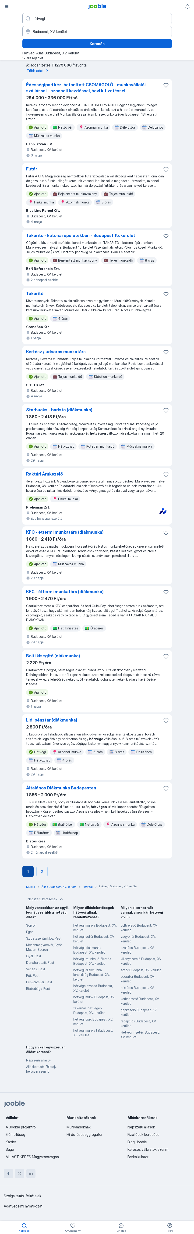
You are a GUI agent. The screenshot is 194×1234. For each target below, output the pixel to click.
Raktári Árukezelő (44, 474)
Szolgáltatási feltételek (22, 1196)
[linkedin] (30, 1173)
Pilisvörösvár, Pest (39, 982)
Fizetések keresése (143, 1134)
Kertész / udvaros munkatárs (56, 351)
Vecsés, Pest (35, 969)
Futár (31, 168)
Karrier (11, 1142)
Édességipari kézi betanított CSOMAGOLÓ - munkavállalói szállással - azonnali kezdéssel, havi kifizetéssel (86, 87)
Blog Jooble (137, 1142)
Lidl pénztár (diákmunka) (51, 720)
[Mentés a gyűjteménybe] (166, 85)
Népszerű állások (38, 1060)
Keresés (97, 43)
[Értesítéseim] (187, 6)
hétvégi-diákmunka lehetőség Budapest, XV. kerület (91, 974)
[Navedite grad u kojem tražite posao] (97, 31)
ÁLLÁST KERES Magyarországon (32, 1156)
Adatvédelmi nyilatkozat (23, 1206)
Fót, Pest (33, 976)
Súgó (10, 1149)
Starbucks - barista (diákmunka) (59, 409)
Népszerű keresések (46, 899)
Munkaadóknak (79, 1127)
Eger (29, 932)
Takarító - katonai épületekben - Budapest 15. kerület (80, 235)
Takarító (34, 293)
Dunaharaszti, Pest (40, 963)
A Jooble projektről (21, 1127)
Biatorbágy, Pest (38, 989)
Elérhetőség (15, 1134)
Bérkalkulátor (137, 1156)
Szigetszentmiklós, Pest (44, 938)
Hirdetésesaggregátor (84, 1134)
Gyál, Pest (33, 956)
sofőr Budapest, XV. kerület (141, 970)
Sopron (31, 925)
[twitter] (19, 1173)
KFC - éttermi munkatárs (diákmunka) (65, 532)
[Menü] (6, 6)
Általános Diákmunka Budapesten (61, 787)
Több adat (38, 70)
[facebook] (8, 1173)
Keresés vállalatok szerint (148, 1149)
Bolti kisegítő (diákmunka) (53, 655)
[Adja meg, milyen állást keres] (97, 18)
